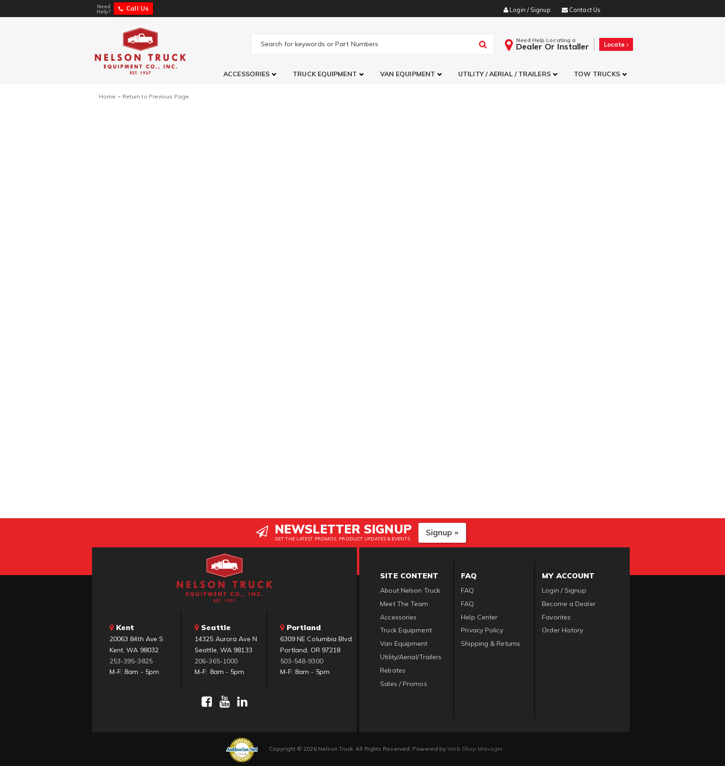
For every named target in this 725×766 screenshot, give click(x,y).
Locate (616, 44)
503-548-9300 (301, 660)
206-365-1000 (216, 660)
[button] (251, 74)
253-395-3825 (131, 660)
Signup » (442, 531)
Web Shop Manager (475, 747)
